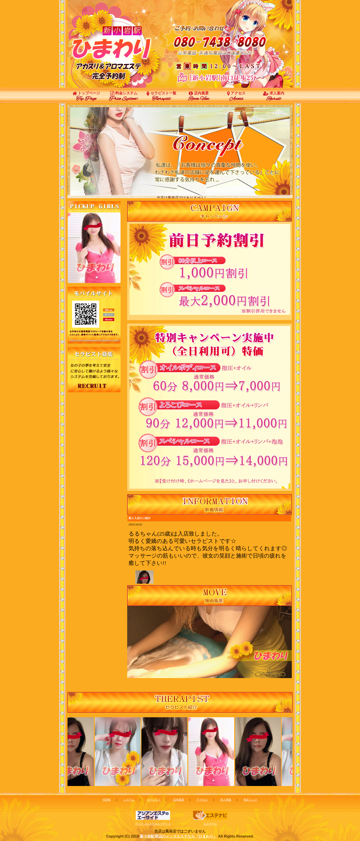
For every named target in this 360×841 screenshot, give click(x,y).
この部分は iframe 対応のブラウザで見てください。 (94, 247)
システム (128, 799)
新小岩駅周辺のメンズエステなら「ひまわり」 (178, 836)
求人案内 (273, 96)
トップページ (86, 96)
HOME (107, 799)
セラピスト (154, 799)
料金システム (123, 96)
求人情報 (225, 799)
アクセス (236, 96)
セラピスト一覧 (161, 96)
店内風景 (198, 96)
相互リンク (250, 799)
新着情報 (209, 549)
